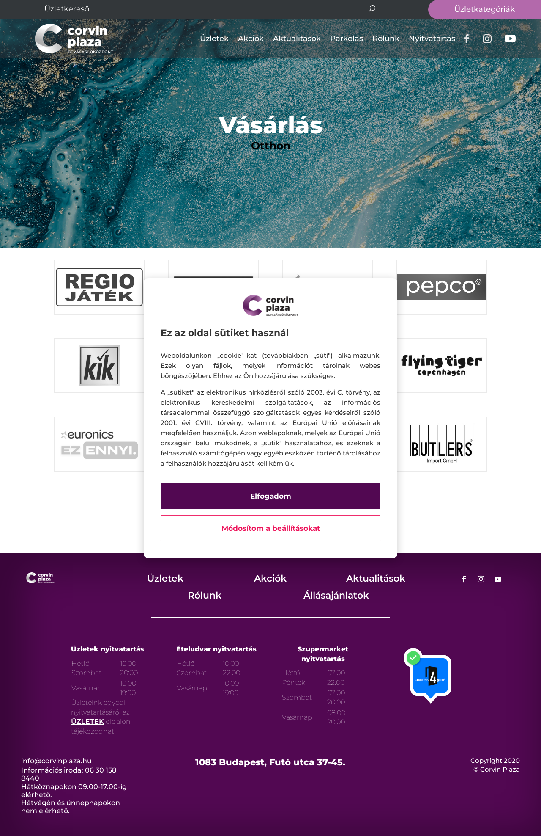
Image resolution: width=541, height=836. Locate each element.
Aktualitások (297, 38)
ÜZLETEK (87, 721)
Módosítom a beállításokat (270, 528)
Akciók (251, 38)
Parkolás (346, 38)
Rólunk (385, 38)
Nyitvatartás (432, 38)
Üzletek (214, 38)
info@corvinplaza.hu (56, 761)
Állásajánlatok (336, 595)
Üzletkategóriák (484, 9)
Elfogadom (270, 496)
